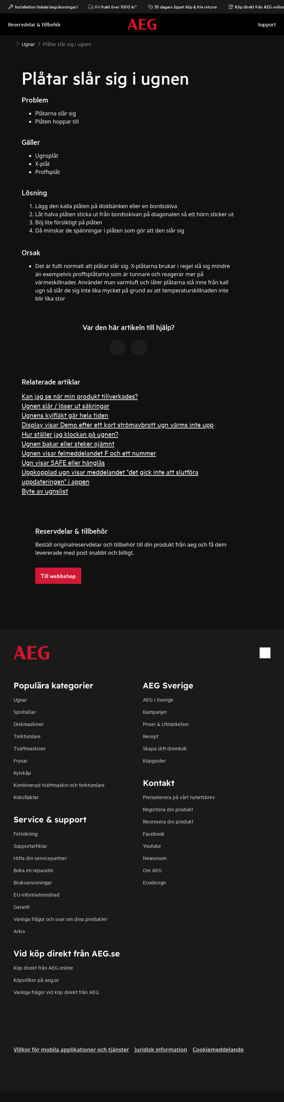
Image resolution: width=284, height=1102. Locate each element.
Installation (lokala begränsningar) (43, 6)
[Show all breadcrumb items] (11, 43)
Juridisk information (160, 1049)
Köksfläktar (26, 797)
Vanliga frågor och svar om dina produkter (60, 919)
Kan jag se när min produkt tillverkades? (80, 396)
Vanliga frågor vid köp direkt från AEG (56, 992)
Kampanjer (155, 711)
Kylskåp (22, 772)
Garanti (22, 906)
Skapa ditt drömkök (165, 748)
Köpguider (154, 760)
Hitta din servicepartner (40, 858)
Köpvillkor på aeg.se (36, 979)
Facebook (154, 833)
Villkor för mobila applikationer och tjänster (71, 1049)
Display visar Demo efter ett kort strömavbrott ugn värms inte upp (118, 424)
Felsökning (26, 833)
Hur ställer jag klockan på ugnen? (70, 433)
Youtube (152, 845)
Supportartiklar (30, 845)
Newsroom (155, 858)
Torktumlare (27, 736)
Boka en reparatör (33, 870)
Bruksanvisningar (33, 882)
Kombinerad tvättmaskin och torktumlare (59, 784)
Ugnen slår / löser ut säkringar (65, 405)
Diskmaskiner (29, 724)
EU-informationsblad (37, 894)
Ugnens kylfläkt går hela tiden (65, 415)
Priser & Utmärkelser (166, 724)
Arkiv (19, 931)
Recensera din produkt (168, 821)
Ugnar (20, 699)
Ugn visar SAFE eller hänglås (63, 462)
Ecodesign (154, 882)
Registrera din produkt (168, 809)
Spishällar (25, 711)
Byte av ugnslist (45, 490)
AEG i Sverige (158, 699)
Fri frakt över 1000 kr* (112, 6)
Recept (150, 736)
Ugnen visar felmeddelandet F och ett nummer (89, 452)
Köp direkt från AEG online (43, 967)
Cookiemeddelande (218, 1049)
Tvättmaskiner (30, 748)
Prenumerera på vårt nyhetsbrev (179, 797)
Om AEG (152, 870)
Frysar (20, 760)
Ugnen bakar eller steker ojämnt (68, 443)
